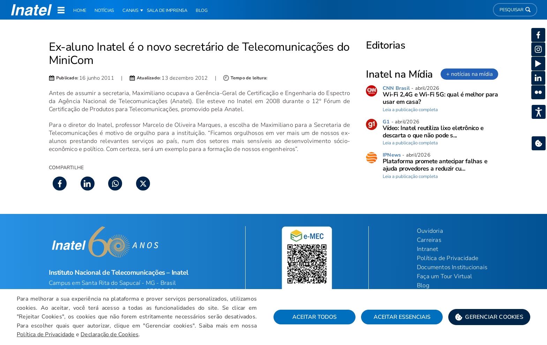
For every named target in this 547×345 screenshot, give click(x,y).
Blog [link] (202, 10)
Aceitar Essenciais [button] (402, 317)
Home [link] (79, 10)
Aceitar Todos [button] (314, 317)
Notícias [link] (104, 10)
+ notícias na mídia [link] (469, 74)
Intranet (428, 249)
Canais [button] (130, 10)
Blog (423, 285)
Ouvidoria (430, 231)
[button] (489, 317)
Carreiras (429, 240)
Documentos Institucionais (452, 267)
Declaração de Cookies (109, 334)
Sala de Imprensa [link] (167, 10)
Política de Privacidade (46, 334)
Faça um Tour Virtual (444, 276)
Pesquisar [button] (515, 10)
